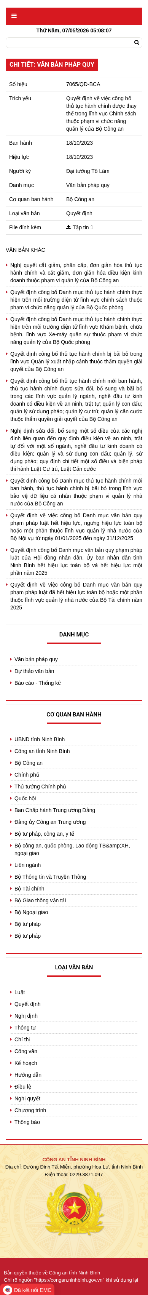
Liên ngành (27, 865)
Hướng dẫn (27, 1075)
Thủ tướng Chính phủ (40, 786)
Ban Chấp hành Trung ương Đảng (54, 810)
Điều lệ (22, 1087)
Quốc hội (25, 798)
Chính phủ (27, 775)
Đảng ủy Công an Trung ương (50, 822)
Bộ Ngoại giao (31, 912)
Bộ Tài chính (29, 889)
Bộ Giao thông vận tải (40, 900)
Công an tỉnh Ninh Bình (42, 751)
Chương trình (30, 1110)
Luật (19, 992)
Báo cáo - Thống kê (37, 683)
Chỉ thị (22, 1039)
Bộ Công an (28, 763)
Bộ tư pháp (27, 924)
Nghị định (26, 1016)
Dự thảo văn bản (34, 671)
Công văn (25, 1051)
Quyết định (27, 1004)
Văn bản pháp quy (36, 659)
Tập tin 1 (83, 227)
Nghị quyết (27, 1098)
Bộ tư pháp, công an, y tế (44, 834)
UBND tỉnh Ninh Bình (39, 739)
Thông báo (27, 1122)
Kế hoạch (25, 1063)
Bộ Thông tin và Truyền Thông (50, 877)
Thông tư (25, 1028)
